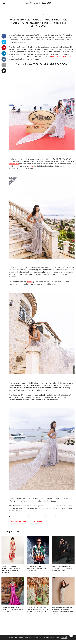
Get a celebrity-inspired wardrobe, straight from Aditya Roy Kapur (62, 569)
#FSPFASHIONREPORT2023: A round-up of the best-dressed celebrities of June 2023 (62, 610)
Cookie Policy (54, 638)
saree (30, 166)
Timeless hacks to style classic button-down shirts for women (12, 609)
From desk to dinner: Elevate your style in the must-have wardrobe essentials (10, 570)
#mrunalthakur (51, 517)
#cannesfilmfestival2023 (36, 517)
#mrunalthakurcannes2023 (19, 522)
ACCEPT (64, 638)
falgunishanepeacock (36, 522)
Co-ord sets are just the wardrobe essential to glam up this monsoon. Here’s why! (38, 610)
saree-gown (14, 164)
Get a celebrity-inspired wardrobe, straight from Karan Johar (37, 569)
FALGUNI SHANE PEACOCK (61, 56)
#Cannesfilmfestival (20, 517)
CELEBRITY (32, 14)
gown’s (29, 282)
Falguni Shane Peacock (38, 30)
